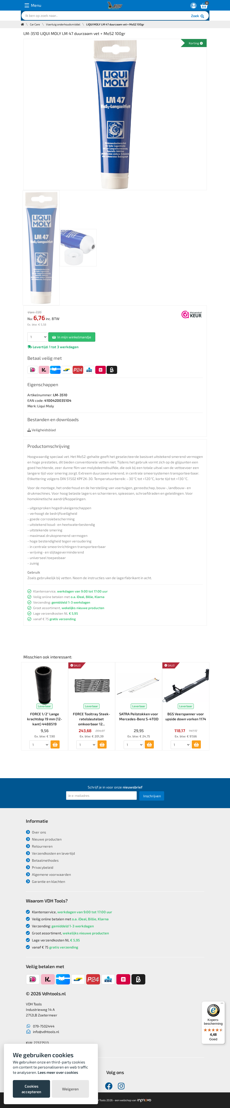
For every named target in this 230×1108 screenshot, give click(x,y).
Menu (33, 5)
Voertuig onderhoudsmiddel (63, 24)
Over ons (36, 832)
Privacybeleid (39, 867)
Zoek (198, 16)
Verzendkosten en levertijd (50, 853)
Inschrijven (152, 796)
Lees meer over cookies (58, 1072)
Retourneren (39, 846)
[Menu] (222, 1004)
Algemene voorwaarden (48, 874)
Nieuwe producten (44, 839)
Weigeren (70, 1089)
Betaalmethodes (42, 860)
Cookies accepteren (31, 1089)
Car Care (35, 24)
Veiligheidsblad (41, 430)
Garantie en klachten (45, 881)
